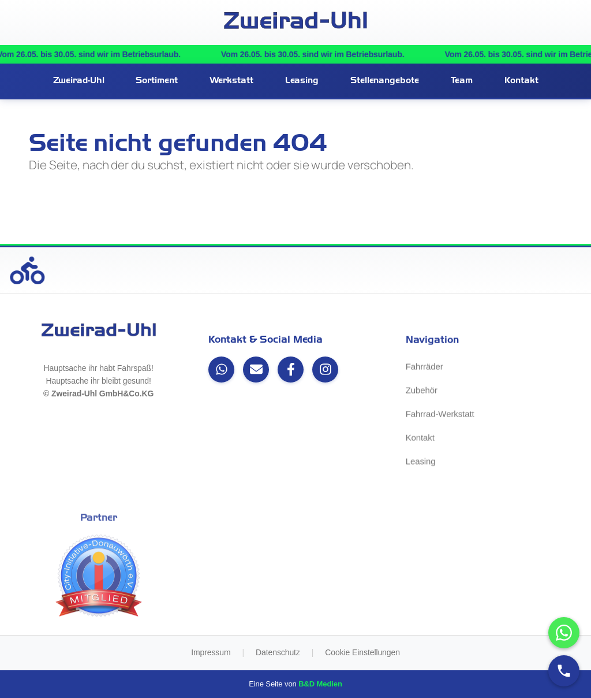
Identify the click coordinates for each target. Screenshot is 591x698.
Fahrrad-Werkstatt (440, 415)
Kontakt (521, 80)
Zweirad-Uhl (78, 80)
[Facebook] (291, 370)
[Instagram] (325, 370)
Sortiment (156, 80)
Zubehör (421, 391)
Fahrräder (424, 368)
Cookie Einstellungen (362, 652)
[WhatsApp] (221, 370)
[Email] (256, 370)
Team (462, 80)
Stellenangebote (384, 80)
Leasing (302, 80)
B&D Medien (320, 684)
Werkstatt (231, 80)
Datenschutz (278, 652)
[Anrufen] (563, 670)
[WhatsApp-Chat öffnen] (563, 632)
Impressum (210, 652)
